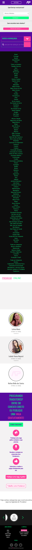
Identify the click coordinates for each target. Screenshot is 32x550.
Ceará (16, 77)
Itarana (16, 175)
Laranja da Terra (16, 185)
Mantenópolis (16, 188)
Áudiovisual (16, 248)
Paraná (16, 99)
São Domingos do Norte (16, 222)
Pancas (16, 205)
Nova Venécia (16, 203)
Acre (16, 68)
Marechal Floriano (16, 192)
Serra (16, 231)
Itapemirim (16, 174)
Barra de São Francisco (16, 137)
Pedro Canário (16, 207)
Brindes (16, 262)
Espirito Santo (16, 81)
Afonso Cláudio (16, 118)
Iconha (16, 172)
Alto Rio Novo (16, 126)
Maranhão (16, 84)
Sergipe (16, 112)
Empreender (21, 548)
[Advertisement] (16, 295)
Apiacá (16, 129)
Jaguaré (16, 179)
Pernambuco (16, 96)
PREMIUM (7, 278)
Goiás (16, 83)
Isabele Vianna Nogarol (16, 356)
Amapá (16, 73)
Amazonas (16, 72)
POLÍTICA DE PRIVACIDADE (24, 532)
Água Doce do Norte (16, 120)
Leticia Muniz (16, 329)
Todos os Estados (16, 64)
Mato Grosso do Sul (16, 88)
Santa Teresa (16, 220)
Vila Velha (16, 240)
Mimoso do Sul (16, 196)
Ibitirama (16, 170)
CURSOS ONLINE (8, 533)
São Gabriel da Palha (16, 223)
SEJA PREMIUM (24, 530)
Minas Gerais (16, 86)
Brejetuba (16, 140)
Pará (16, 92)
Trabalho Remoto (16, 66)
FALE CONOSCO (24, 535)
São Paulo (16, 114)
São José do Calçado (16, 225)
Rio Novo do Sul (16, 214)
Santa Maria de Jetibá (16, 218)
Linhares (16, 187)
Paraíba (16, 94)
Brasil (15, 54)
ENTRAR (16, 2)
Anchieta (16, 128)
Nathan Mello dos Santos (16, 383)
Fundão (16, 159)
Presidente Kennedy (16, 212)
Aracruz (16, 131)
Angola (16, 58)
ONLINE (17, 278)
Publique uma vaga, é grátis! (16, 477)
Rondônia (16, 105)
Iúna (16, 177)
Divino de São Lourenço (16, 153)
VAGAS (8, 532)
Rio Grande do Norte (16, 103)
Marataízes (16, 190)
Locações (16, 254)
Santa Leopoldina (16, 216)
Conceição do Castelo (16, 152)
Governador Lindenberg (16, 161)
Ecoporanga (16, 157)
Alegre (16, 124)
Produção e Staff (16, 257)
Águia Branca (16, 122)
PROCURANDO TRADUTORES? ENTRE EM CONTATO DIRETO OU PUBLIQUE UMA (16, 407)
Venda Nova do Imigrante (16, 236)
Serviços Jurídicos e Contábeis (16, 269)
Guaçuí (16, 163)
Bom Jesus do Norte (16, 139)
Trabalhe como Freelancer (16, 486)
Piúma (16, 210)
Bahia (16, 75)
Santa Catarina (16, 110)
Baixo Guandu (16, 135)
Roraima (16, 107)
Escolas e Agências (16, 252)
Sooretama (16, 233)
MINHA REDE (8, 535)
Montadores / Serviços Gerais (16, 267)
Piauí (16, 97)
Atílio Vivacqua (16, 133)
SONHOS (8, 537)
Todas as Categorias (16, 244)
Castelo (16, 146)
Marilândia (16, 194)
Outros (16, 255)
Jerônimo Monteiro (16, 181)
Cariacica (16, 144)
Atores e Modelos (16, 246)
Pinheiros (16, 209)
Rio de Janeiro (16, 101)
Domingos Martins (16, 155)
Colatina (16, 148)
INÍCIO (8, 530)
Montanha (16, 198)
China (16, 62)
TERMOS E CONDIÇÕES (24, 533)
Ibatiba (16, 166)
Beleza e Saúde (16, 250)
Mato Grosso (16, 90)
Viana (16, 238)
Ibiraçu (16, 168)
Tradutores (16, 271)
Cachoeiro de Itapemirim (16, 142)
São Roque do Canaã (16, 229)
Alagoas (16, 70)
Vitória (16, 242)
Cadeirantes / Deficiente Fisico (16, 264)
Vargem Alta (16, 234)
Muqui (16, 201)
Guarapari (16, 164)
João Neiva (16, 183)
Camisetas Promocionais (16, 265)
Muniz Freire (16, 199)
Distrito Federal (16, 79)
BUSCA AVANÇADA (9, 38)
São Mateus (16, 227)
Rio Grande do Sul (16, 108)
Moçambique (16, 60)
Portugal (16, 56)
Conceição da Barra (16, 150)
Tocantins (16, 116)
